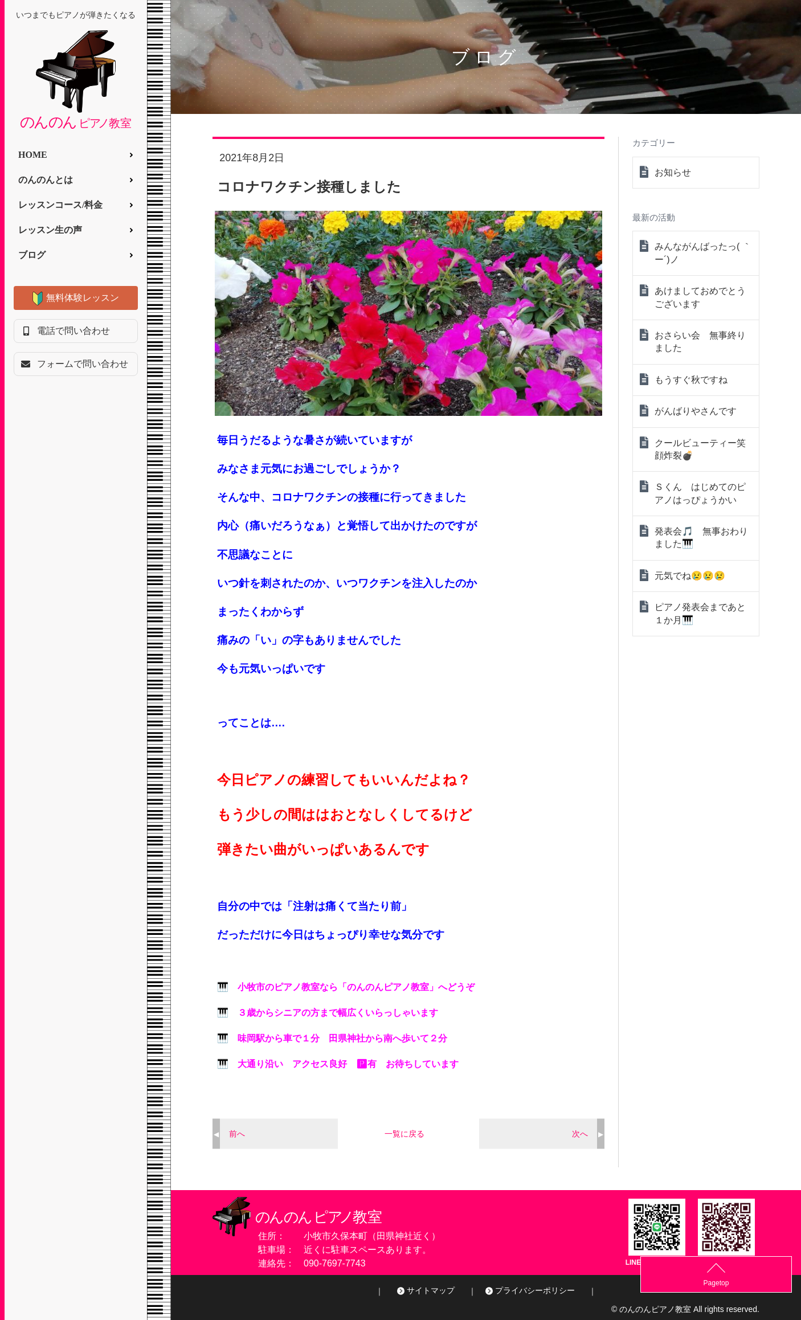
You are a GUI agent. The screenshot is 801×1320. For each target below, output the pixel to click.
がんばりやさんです (696, 411)
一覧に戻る (404, 1133)
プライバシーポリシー (535, 1290)
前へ (237, 1133)
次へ (580, 1133)
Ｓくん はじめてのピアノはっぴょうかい (700, 493)
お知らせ (673, 172)
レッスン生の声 (50, 230)
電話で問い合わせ (73, 331)
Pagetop (773, 1283)
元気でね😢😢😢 (690, 576)
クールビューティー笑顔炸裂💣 (700, 449)
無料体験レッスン (82, 298)
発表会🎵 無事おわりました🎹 (701, 537)
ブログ (32, 255)
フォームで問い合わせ (82, 364)
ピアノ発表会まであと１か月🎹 (700, 613)
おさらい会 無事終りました (700, 341)
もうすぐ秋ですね (691, 380)
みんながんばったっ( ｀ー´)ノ (703, 253)
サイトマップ (431, 1290)
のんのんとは (45, 180)
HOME (32, 155)
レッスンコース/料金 (60, 205)
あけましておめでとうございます (700, 297)
